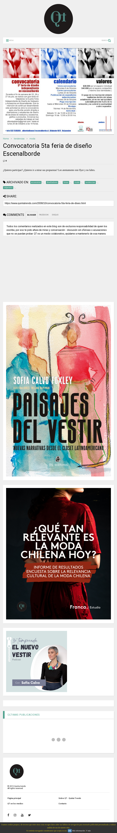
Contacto (62, 804)
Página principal (14, 798)
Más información (78, 831)
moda (32, 138)
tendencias (19, 138)
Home (6, 138)
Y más (88, 831)
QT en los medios (15, 804)
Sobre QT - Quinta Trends (69, 798)
